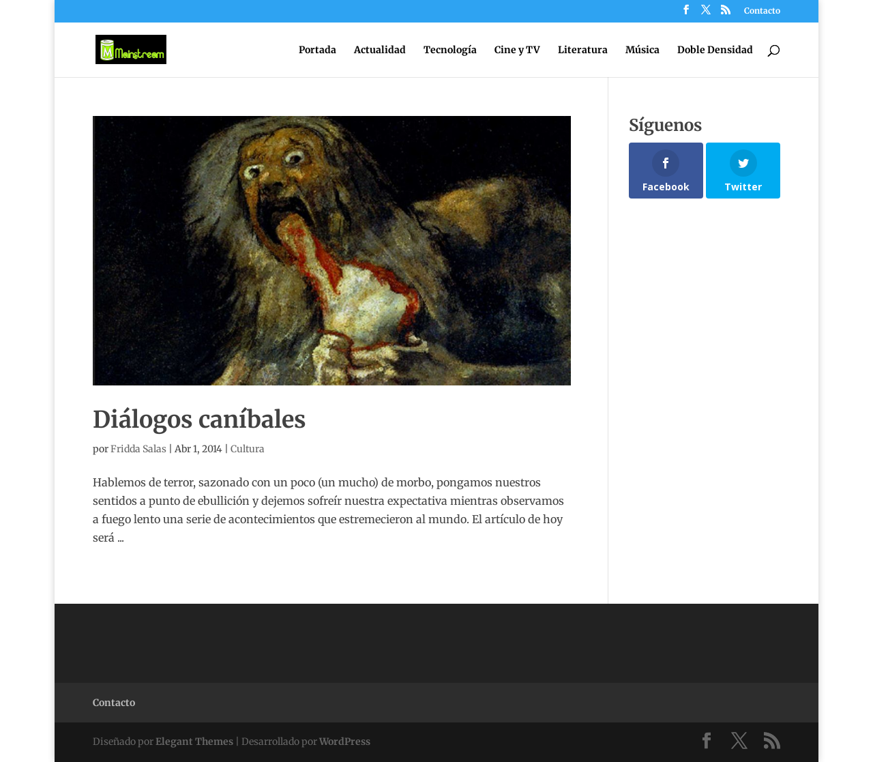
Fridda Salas (138, 449)
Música (642, 50)
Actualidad (380, 50)
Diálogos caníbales (199, 419)
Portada (317, 50)
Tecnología (450, 50)
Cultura (248, 449)
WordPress (344, 741)
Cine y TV (517, 50)
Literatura (583, 50)
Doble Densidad (715, 50)
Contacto (762, 11)
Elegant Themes (194, 741)
